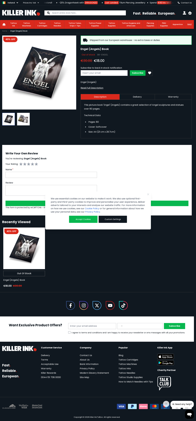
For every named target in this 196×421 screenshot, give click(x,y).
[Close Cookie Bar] (148, 194)
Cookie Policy (92, 208)
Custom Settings (113, 219)
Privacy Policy (92, 211)
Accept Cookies (83, 219)
